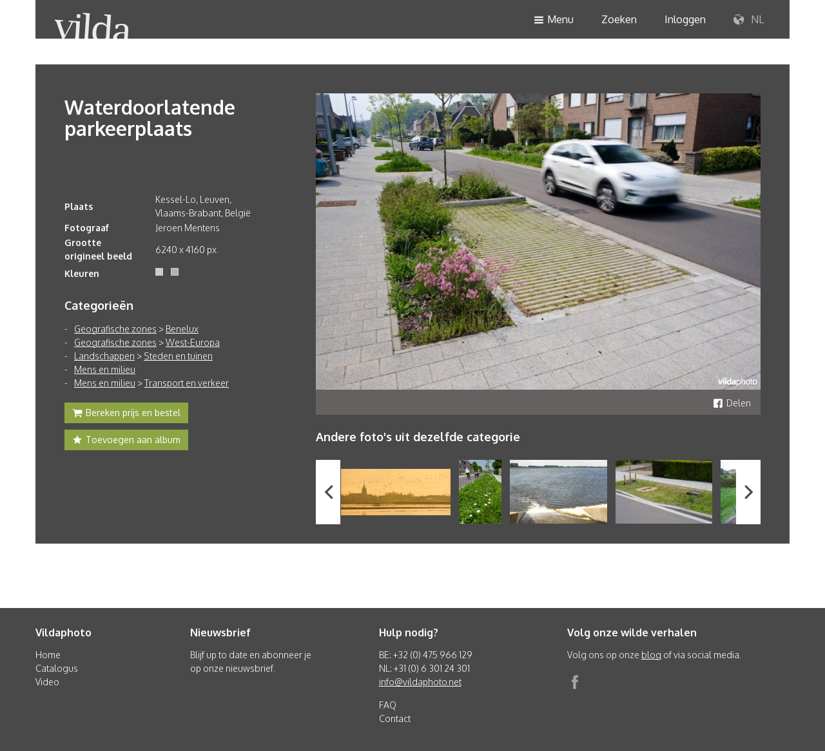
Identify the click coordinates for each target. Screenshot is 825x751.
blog (651, 654)
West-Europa (193, 342)
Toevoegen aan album (126, 441)
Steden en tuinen (178, 355)
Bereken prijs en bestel (126, 414)
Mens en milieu (104, 369)
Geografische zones (115, 328)
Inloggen (685, 19)
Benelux (182, 328)
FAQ (387, 704)
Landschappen (104, 355)
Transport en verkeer (186, 382)
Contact (395, 718)
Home (48, 654)
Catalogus (56, 668)
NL (748, 20)
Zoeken (619, 19)
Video (47, 681)
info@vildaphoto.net (420, 681)
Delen (732, 402)
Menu (554, 20)
